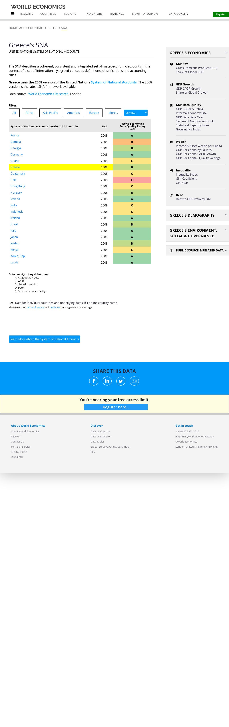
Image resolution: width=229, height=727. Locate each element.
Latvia (15, 263)
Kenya (15, 250)
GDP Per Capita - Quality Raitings (198, 158)
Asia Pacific (50, 113)
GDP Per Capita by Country (194, 150)
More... (113, 113)
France (15, 136)
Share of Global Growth (192, 93)
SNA (64, 28)
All (14, 113)
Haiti (14, 180)
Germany (17, 155)
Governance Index (188, 129)
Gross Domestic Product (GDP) (196, 68)
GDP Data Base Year (189, 117)
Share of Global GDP (189, 72)
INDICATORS (94, 13)
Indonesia (17, 212)
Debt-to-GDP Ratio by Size (193, 199)
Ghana (15, 161)
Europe (94, 113)
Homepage (17, 28)
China (112, 446)
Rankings (117, 13)
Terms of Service (35, 307)
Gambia (16, 142)
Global (94, 446)
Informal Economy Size (191, 113)
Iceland (15, 199)
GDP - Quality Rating (189, 109)
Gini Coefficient (186, 179)
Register (16, 436)
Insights (26, 13)
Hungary (16, 193)
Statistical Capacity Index (192, 125)
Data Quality (178, 13)
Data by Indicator (101, 436)
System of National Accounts (114, 82)
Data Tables (97, 441)
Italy (13, 231)
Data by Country (100, 431)
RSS (93, 451)
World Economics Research (48, 94)
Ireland (15, 218)
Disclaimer (55, 307)
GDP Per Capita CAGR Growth (196, 154)
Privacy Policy (19, 451)
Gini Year (182, 183)
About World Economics (25, 431)
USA (119, 446)
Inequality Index (187, 175)
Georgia (16, 148)
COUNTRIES (48, 13)
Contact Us (17, 441)
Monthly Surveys (145, 13)
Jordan (15, 243)
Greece (52, 28)
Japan (14, 237)
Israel (14, 224)
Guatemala (18, 174)
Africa (29, 113)
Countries (36, 28)
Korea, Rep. (18, 256)
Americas (73, 113)
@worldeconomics (186, 441)
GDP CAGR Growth (188, 89)
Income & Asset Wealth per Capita (199, 146)
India (14, 205)
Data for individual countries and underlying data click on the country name (66, 303)
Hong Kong (18, 186)
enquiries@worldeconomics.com (194, 436)
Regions (70, 13)
